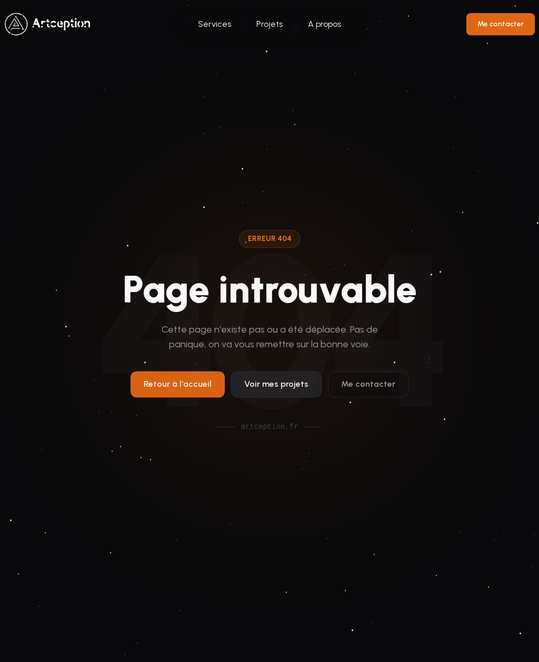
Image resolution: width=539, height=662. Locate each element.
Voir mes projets (276, 386)
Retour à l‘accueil (178, 386)
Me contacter (500, 23)
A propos (324, 24)
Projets (269, 24)
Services (214, 24)
